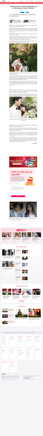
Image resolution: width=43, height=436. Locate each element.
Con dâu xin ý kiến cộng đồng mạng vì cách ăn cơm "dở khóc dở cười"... (7, 297)
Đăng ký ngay (18, 196)
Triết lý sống (20, 337)
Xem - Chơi (3, 343)
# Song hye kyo (17, 266)
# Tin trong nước (5, 259)
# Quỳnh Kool (7, 270)
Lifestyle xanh (12, 364)
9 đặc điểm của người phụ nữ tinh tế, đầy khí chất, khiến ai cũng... (26, 239)
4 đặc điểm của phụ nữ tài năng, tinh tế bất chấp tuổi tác (16, 239)
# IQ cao (19, 260)
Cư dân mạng (4, 344)
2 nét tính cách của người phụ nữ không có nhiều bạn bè (6, 239)
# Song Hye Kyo (10, 312)
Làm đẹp (3, 351)
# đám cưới (18, 299)
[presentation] (17, 192)
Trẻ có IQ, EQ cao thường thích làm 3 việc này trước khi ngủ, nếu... (18, 257)
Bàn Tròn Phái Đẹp (5, 363)
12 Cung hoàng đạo (21, 352)
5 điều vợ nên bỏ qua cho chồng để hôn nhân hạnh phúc (32, 21)
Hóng (27, 341)
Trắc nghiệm (20, 350)
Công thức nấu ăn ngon (37, 338)
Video (31, 332)
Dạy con (11, 350)
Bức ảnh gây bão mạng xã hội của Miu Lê (21, 319)
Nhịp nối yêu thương (37, 350)
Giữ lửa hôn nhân (29, 339)
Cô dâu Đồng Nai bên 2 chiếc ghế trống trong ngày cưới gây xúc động (16, 297)
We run (11, 363)
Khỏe (2, 352)
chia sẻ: (18, 12)
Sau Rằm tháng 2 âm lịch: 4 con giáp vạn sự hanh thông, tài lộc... (18, 21)
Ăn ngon (19, 332)
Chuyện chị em (3, 4)
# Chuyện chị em (5, 299)
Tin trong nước (4, 337)
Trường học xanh (12, 366)
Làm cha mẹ (25, 332)
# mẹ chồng (8, 299)
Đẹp (22, 332)
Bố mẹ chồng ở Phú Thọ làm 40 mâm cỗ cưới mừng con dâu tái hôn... (26, 297)
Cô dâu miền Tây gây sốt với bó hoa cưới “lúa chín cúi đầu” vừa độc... (35, 297)
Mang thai (11, 351)
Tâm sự (28, 340)
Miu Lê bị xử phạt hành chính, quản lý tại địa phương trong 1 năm (11, 315)
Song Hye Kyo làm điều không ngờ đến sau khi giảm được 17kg (18, 263)
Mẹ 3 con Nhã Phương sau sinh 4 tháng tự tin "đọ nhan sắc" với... (18, 277)
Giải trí (7, 332)
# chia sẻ (8, 259)
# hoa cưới (38, 299)
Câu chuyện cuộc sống (21, 339)
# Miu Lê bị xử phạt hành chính (11, 318)
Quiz (29, 332)
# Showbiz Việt (17, 279)
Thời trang (3, 350)
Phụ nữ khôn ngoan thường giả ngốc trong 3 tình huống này (35, 239)
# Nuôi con (16, 260)
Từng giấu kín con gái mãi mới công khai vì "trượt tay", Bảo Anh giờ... (11, 322)
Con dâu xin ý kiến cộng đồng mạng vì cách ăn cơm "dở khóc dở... (18, 270)
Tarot (19, 351)
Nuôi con (11, 352)
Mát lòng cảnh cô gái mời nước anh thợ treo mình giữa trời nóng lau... (8, 257)
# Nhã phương (17, 280)
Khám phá (3, 342)
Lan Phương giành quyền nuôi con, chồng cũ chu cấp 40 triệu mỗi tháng (34, 319)
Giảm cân (28, 352)
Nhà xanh (11, 365)
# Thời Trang (4, 270)
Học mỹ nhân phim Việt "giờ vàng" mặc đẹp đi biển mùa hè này (8, 269)
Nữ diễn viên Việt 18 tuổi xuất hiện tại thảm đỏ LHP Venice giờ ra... (18, 250)
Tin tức (4, 332)
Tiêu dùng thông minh (4, 340)
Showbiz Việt (12, 337)
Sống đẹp (10, 332)
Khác (27, 357)
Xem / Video (29, 349)
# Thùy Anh (16, 253)
